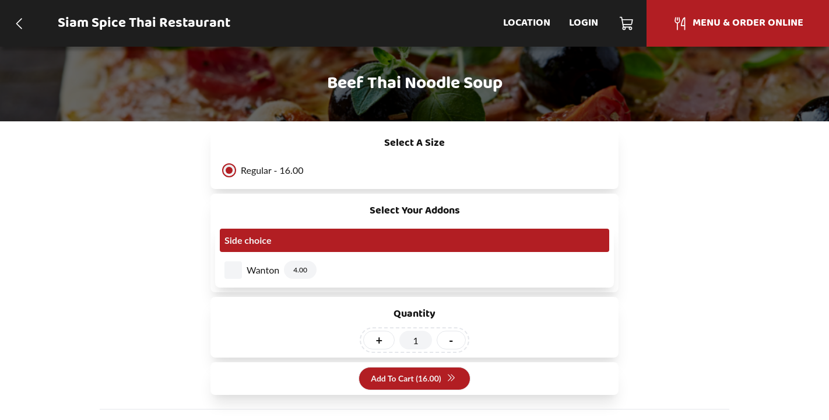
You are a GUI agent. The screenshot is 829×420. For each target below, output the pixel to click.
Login (583, 23)
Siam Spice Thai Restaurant (144, 23)
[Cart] (627, 23)
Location (526, 23)
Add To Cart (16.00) (413, 379)
